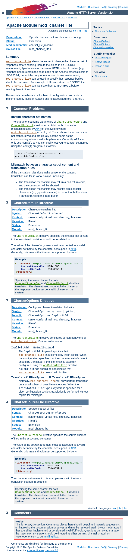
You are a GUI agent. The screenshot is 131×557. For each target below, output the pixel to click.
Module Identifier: (17, 45)
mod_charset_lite (18, 61)
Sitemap (123, 7)
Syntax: (17, 213)
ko (86, 30)
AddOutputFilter (55, 365)
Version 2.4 (59, 17)
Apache (10, 17)
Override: (18, 221)
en (75, 30)
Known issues (102, 61)
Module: (17, 229)
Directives (93, 7)
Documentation (42, 17)
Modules (81, 7)
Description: (14, 37)
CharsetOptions (101, 44)
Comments (101, 76)
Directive (46, 203)
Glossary (112, 7)
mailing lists (51, 536)
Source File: (13, 48)
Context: (17, 217)
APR (38, 128)
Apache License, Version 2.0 (42, 550)
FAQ (103, 7)
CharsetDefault (101, 41)
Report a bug (102, 66)
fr (80, 30)
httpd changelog (103, 57)
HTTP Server (24, 17)
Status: (10, 41)
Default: (17, 315)
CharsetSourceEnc (103, 47)
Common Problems (105, 31)
